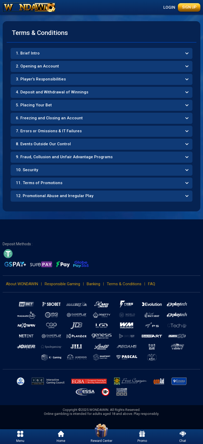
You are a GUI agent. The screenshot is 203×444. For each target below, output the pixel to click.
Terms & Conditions (124, 284)
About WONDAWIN (22, 284)
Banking (93, 284)
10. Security (27, 169)
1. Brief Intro (28, 53)
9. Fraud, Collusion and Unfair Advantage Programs (64, 157)
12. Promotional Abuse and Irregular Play (54, 195)
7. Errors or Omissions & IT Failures (49, 131)
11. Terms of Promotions (39, 182)
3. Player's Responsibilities (41, 79)
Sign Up (189, 7)
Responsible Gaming (62, 284)
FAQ (151, 284)
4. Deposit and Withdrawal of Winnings (52, 92)
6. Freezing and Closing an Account (49, 118)
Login (169, 7)
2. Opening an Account (37, 66)
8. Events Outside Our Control (43, 144)
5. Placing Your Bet (34, 105)
